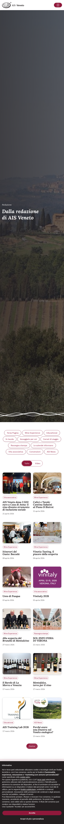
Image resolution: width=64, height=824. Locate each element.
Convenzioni (35, 451)
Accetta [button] (32, 813)
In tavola (10, 439)
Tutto (27, 463)
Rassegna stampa (19, 445)
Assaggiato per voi (28, 439)
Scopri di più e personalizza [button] (32, 819)
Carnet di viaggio (50, 439)
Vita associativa (16, 451)
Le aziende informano (43, 445)
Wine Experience (32, 433)
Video (37, 463)
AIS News (51, 451)
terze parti (41, 780)
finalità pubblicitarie (28, 789)
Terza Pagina (13, 433)
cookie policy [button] (25, 777)
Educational (51, 433)
